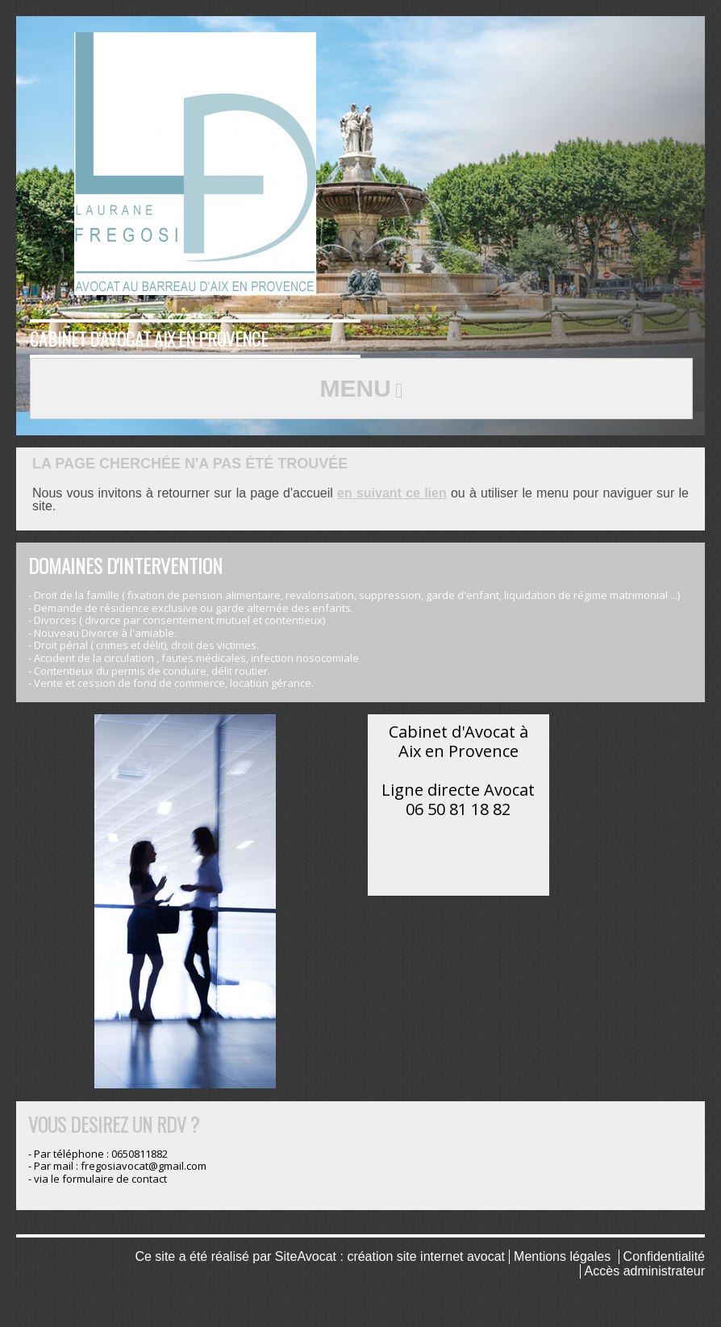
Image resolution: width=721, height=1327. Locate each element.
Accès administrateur (645, 1271)
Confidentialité (664, 1256)
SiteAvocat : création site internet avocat (390, 1256)
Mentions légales (562, 1256)
